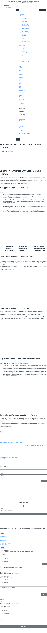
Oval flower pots (25, 44)
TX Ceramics (3, 427)
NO (4, 579)
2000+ (13, 581)
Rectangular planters (26, 41)
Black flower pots (25, 19)
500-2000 (9, 581)
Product (20, 12)
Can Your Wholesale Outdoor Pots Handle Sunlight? (34, 449)
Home (20, 11)
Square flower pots (25, 42)
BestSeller (22, 14)
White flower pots (25, 18)
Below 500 (3, 581)
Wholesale (21, 129)
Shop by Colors (23, 17)
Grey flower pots (25, 31)
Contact (20, 132)
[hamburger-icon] (17, 10)
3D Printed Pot (23, 15)
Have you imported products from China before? (9, 577)
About (20, 128)
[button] (17, 6)
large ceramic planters (32, 263)
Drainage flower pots (26, 61)
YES (2, 579)
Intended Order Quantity (5, 580)
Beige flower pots (25, 24)
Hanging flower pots (26, 62)
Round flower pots (25, 39)
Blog (20, 131)
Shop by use (22, 45)
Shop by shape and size (25, 32)
